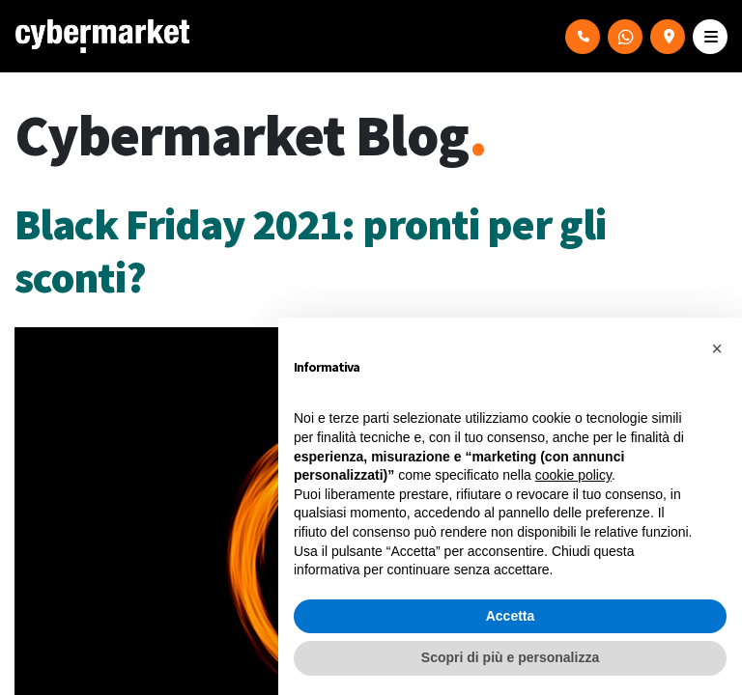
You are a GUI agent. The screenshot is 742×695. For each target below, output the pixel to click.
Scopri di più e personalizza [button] (510, 657)
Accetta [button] (510, 616)
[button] (716, 348)
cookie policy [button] (573, 475)
